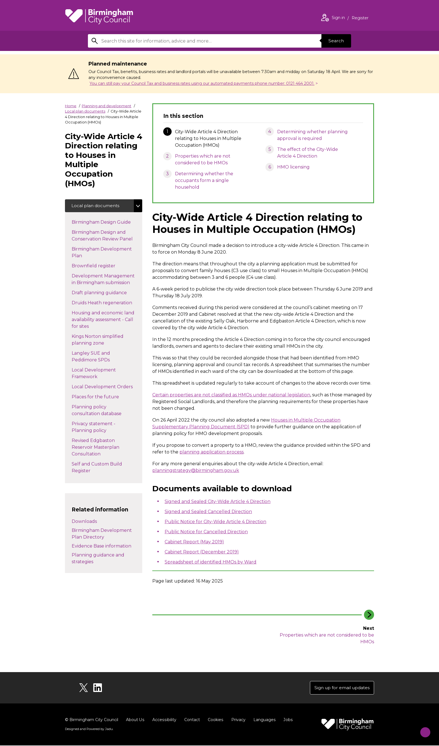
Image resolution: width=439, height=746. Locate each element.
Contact (191, 720)
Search (335, 40)
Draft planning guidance (105, 293)
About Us (135, 720)
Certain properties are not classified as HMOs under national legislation (231, 394)
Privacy (237, 720)
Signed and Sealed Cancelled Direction (208, 511)
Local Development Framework (94, 374)
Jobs (286, 720)
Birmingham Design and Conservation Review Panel (107, 236)
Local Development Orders (107, 387)
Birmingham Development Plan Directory (102, 534)
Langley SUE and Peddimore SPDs (96, 357)
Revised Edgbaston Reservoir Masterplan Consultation (95, 447)
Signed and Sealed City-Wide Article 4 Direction (217, 501)
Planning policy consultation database (102, 411)
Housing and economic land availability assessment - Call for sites (103, 320)
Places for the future (101, 397)
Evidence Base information (101, 546)
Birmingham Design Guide (107, 222)
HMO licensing (293, 167)
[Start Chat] (422, 729)
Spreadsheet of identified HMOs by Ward (210, 562)
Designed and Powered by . (89, 729)
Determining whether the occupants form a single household (204, 180)
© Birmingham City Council (91, 720)
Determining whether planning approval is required (312, 135)
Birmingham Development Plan (102, 253)
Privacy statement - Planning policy (95, 428)
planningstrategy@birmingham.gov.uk (195, 470)
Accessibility (164, 720)
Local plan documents (85, 111)
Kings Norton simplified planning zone (97, 340)
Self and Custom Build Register (97, 468)
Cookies (214, 720)
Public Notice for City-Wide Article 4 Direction (215, 521)
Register (360, 18)
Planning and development (106, 106)
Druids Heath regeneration (107, 303)
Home (70, 106)
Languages (263, 720)
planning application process (211, 452)
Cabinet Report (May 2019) (194, 541)
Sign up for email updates (340, 688)
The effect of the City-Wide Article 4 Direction (307, 153)
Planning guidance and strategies (98, 559)
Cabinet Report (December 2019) (202, 552)
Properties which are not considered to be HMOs (202, 159)
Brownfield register (99, 266)
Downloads (84, 522)
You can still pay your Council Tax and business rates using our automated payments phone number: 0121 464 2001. (202, 83)
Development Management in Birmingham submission (106, 280)
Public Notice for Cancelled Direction (206, 531)
